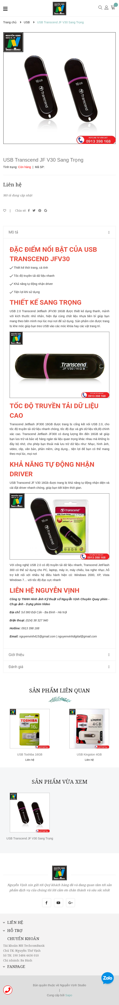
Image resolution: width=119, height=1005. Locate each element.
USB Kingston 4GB (89, 754)
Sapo (68, 995)
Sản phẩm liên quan (59, 690)
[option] (59, 88)
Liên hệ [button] (13, 922)
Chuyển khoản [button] (23, 938)
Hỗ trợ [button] (12, 930)
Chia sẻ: (20, 210)
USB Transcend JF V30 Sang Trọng (29, 838)
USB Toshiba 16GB (29, 754)
